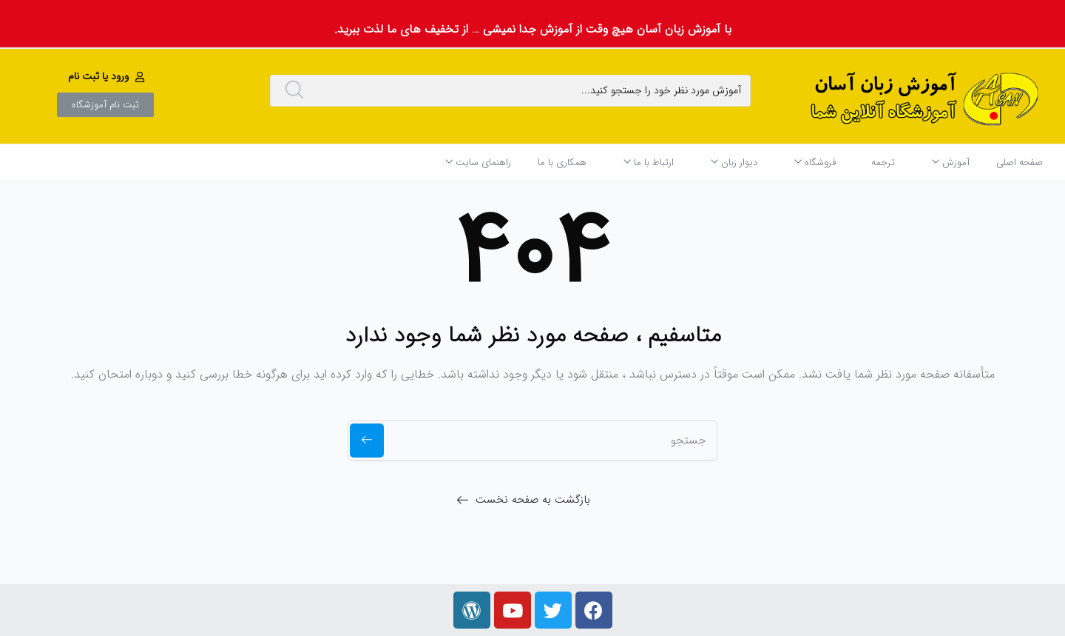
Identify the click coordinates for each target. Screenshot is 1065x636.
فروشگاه (815, 162)
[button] (108, 76)
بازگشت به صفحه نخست (533, 500)
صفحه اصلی (1019, 162)
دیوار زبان (734, 162)
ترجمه (883, 162)
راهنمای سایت (478, 162)
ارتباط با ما (648, 162)
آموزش (951, 162)
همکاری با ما (562, 162)
